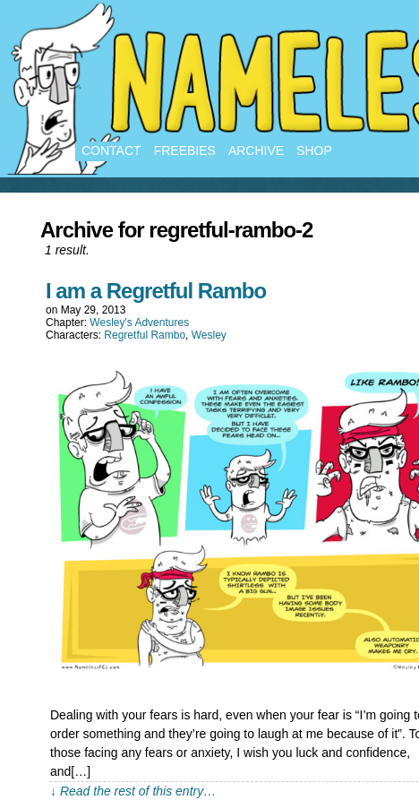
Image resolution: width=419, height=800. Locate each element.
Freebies (185, 150)
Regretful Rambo (144, 335)
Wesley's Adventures (139, 322)
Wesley (209, 335)
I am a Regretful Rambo (156, 291)
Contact (111, 150)
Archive (256, 150)
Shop (314, 150)
